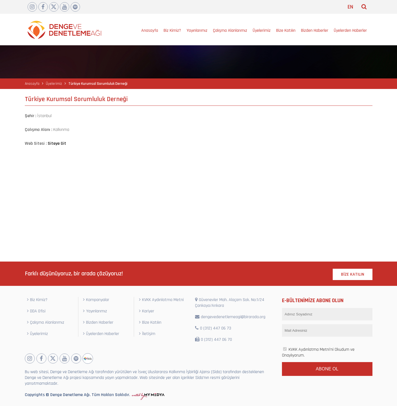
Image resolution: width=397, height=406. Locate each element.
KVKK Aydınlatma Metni (161, 300)
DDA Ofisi (36, 311)
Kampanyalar (96, 300)
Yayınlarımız (196, 30)
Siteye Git (57, 143)
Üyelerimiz (262, 30)
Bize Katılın (285, 30)
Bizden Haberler (314, 30)
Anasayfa (149, 30)
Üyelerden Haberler (350, 30)
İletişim (147, 334)
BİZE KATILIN (352, 274)
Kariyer (146, 311)
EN (350, 6)
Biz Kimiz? (172, 30)
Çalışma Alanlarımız (230, 30)
